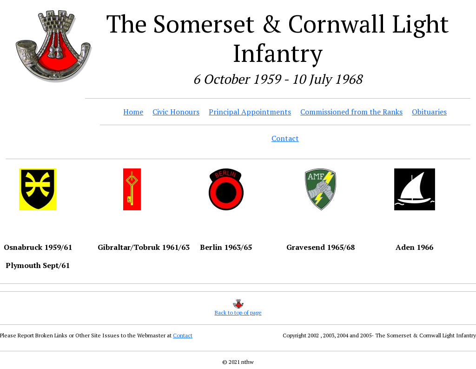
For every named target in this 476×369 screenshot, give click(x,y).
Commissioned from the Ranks (351, 112)
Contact (285, 138)
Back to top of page (238, 312)
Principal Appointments (250, 112)
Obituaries (429, 112)
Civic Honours (175, 112)
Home (133, 112)
